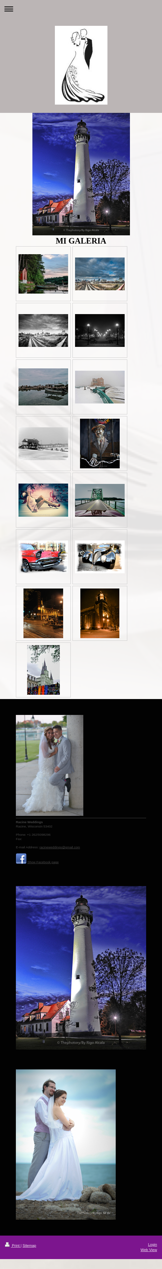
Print (12, 1245)
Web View (149, 1250)
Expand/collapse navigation (81, 9)
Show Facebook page (43, 862)
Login (152, 1244)
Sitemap (29, 1245)
